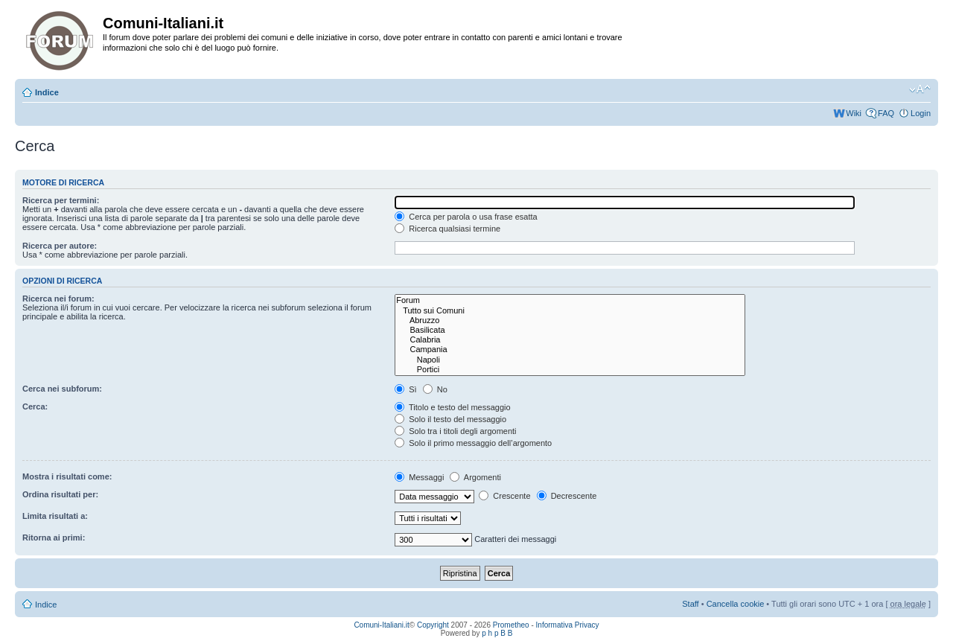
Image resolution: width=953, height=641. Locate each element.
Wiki (853, 113)
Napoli (569, 360)
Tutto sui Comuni (569, 311)
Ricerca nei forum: (58, 298)
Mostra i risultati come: (67, 476)
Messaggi (419, 477)
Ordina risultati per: (60, 494)
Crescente (504, 495)
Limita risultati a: (55, 515)
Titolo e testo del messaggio (452, 407)
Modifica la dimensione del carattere (920, 89)
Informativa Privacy (567, 625)
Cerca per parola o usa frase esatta (466, 216)
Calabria (569, 340)
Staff (690, 603)
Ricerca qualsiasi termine (447, 228)
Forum (569, 300)
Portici (569, 369)
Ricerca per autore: (59, 245)
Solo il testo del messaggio (450, 419)
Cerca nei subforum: (62, 388)
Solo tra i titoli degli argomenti (455, 431)
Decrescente (567, 495)
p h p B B (497, 633)
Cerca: (35, 406)
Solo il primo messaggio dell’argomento (473, 443)
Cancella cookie (736, 603)
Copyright (433, 625)
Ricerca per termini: (60, 200)
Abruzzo (569, 320)
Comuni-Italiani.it (381, 625)
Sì (405, 389)
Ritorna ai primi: (53, 537)
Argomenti (475, 477)
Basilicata (569, 330)
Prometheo (511, 625)
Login (921, 113)
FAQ (886, 113)
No (435, 389)
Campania (569, 349)
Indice (47, 92)
